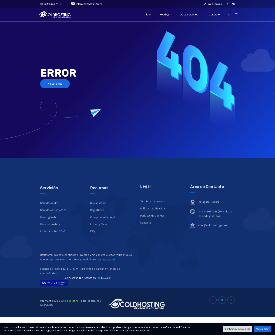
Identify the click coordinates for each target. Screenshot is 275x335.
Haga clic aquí (106, 275)
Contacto (214, 14)
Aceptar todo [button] (262, 329)
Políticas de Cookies (152, 235)
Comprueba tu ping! (102, 239)
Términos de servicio (152, 220)
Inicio (147, 14)
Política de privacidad (153, 228)
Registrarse (97, 232)
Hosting (165, 14)
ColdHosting (71, 306)
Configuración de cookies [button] (237, 329)
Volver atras (55, 83)
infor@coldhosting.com (86, 3)
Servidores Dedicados (53, 232)
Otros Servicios (190, 14)
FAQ (231, 3)
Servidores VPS (49, 225)
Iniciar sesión (213, 3)
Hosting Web (48, 239)
